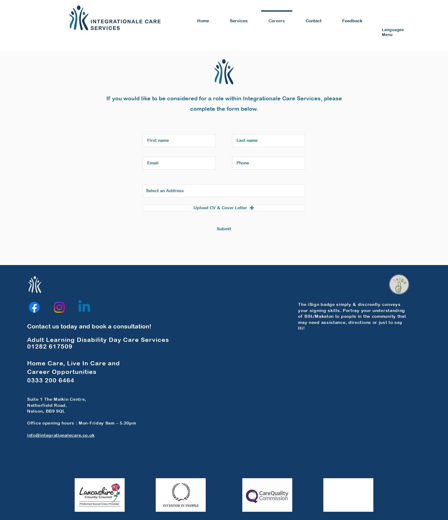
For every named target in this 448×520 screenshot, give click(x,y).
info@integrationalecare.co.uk (60, 435)
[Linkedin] (84, 307)
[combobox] (224, 190)
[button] (224, 208)
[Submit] (224, 229)
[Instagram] (59, 307)
